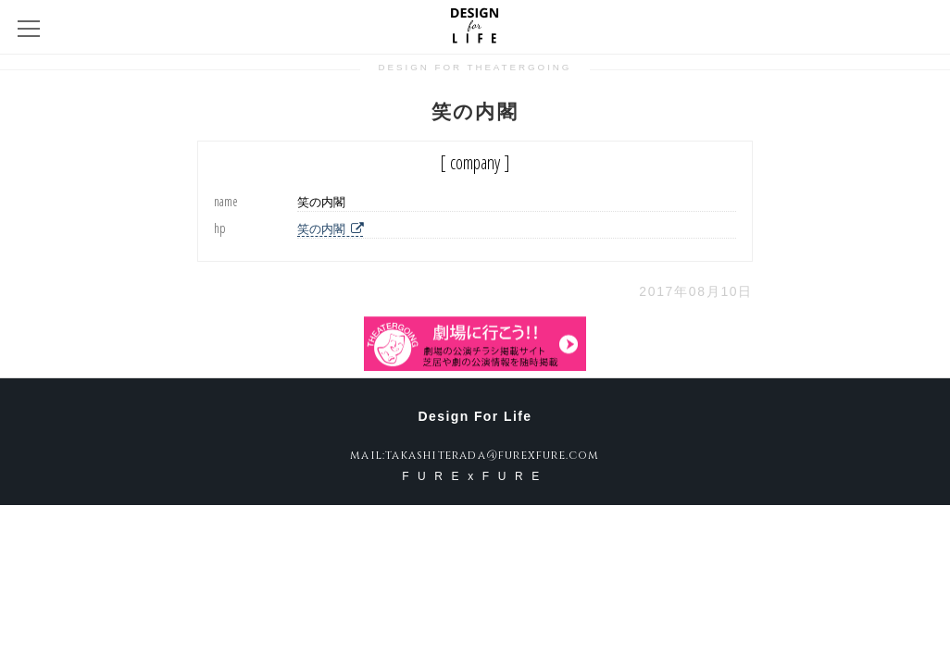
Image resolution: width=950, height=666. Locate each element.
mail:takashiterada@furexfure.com (474, 455)
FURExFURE (475, 476)
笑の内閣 (330, 229)
